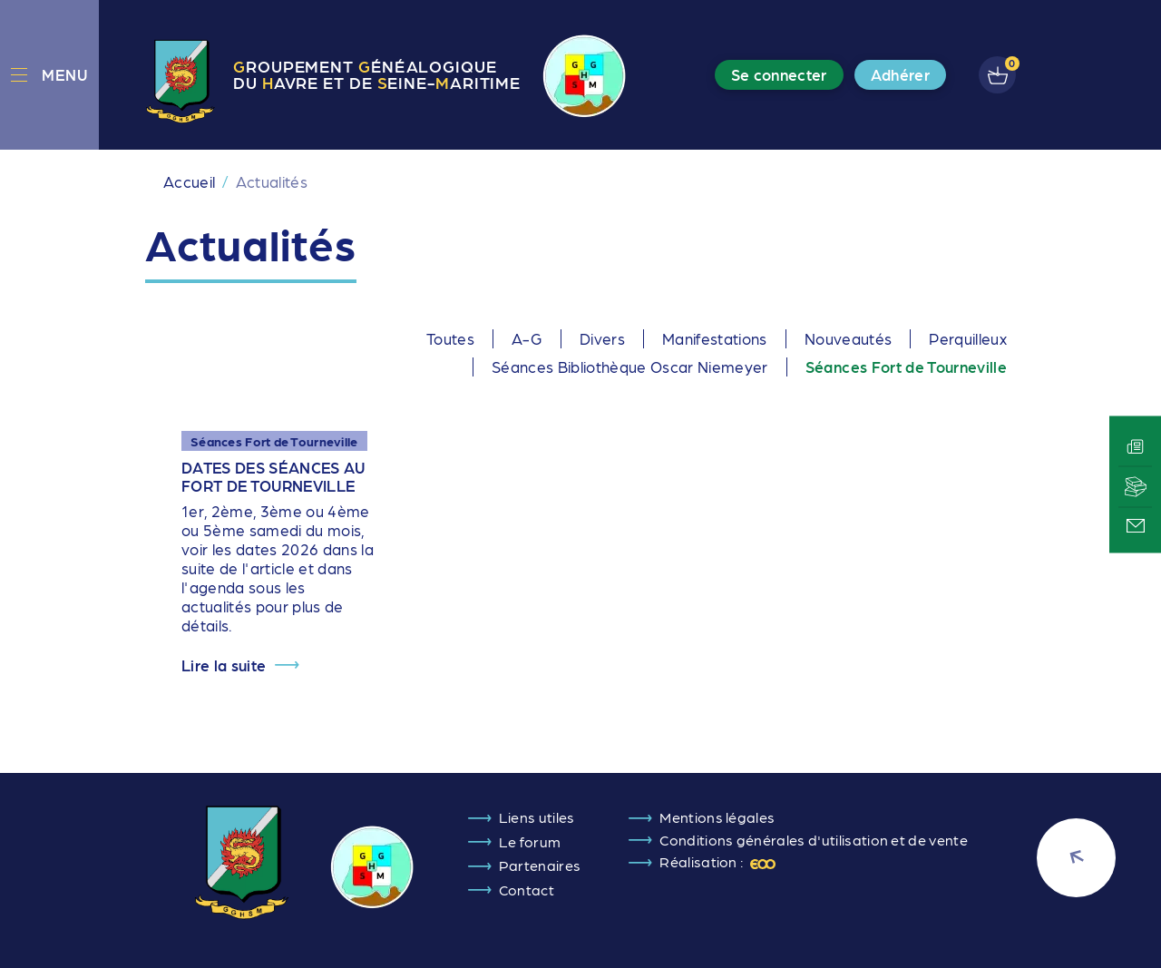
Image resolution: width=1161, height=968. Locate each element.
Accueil (189, 181)
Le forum (530, 841)
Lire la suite (223, 665)
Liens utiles (537, 817)
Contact (526, 889)
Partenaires (540, 865)
